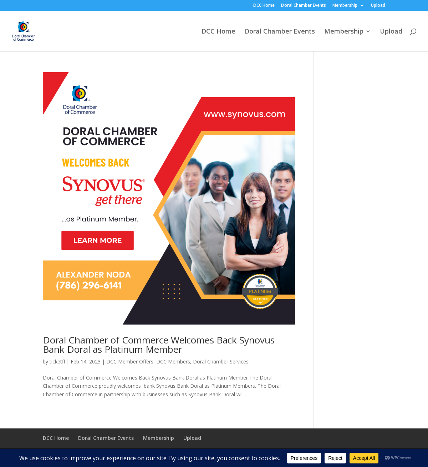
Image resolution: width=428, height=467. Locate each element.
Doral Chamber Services (221, 361)
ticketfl (57, 361)
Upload (378, 5)
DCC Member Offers (129, 361)
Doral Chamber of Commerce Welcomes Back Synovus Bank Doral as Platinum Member (159, 344)
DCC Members (173, 361)
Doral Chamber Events (303, 5)
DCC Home (264, 5)
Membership (344, 5)
